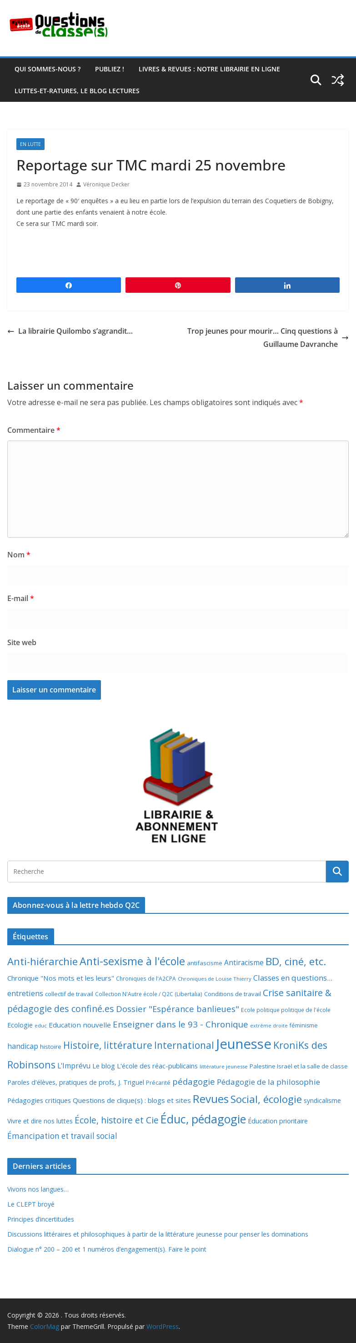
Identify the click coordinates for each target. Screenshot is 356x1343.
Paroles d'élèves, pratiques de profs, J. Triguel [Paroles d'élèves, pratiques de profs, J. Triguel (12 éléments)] (75, 1082)
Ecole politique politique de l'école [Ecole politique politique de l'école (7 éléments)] (286, 1010)
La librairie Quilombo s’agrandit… (70, 331)
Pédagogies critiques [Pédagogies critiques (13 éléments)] (39, 1100)
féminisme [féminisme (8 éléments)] (304, 1025)
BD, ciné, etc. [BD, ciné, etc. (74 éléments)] (296, 961)
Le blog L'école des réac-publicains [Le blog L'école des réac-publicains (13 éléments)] (145, 1065)
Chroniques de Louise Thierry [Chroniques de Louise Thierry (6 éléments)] (214, 978)
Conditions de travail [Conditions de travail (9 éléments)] (232, 994)
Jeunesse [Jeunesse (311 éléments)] (243, 1044)
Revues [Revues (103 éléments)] (211, 1098)
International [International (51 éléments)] (184, 1045)
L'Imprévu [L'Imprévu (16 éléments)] (73, 1066)
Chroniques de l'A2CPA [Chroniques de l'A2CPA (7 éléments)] (146, 978)
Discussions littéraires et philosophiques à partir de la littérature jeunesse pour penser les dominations (157, 1234)
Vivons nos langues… (38, 1189)
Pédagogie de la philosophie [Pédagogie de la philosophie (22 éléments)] (268, 1082)
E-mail (20, 598)
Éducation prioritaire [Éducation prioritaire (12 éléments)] (278, 1121)
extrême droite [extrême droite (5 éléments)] (269, 1025)
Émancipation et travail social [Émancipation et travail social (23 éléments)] (62, 1136)
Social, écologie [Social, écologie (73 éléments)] (266, 1099)
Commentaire (33, 430)
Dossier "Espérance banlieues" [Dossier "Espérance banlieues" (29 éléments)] (177, 1008)
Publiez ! (109, 69)
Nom (18, 555)
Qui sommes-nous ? (47, 69)
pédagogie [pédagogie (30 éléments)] (193, 1081)
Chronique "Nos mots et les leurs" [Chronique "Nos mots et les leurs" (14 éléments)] (60, 977)
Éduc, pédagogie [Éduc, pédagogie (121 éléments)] (203, 1119)
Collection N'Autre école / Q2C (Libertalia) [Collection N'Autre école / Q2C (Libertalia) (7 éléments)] (148, 994)
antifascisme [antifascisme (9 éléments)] (204, 963)
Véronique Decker (106, 184)
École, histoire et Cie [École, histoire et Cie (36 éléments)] (117, 1120)
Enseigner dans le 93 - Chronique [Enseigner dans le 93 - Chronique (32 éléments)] (180, 1024)
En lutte (30, 144)
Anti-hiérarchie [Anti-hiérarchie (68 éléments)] (42, 961)
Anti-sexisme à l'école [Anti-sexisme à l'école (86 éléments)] (132, 961)
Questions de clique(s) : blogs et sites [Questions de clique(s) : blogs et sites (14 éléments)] (132, 1100)
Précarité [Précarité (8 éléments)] (158, 1083)
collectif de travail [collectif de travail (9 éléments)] (69, 994)
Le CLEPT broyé (31, 1204)
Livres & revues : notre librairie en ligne (209, 69)
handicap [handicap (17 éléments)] (22, 1046)
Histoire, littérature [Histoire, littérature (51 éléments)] (107, 1045)
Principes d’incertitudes (40, 1219)
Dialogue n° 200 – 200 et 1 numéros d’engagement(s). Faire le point (106, 1249)
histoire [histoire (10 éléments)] (50, 1046)
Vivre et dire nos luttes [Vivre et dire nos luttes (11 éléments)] (40, 1121)
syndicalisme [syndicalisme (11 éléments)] (322, 1100)
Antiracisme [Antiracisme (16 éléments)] (244, 962)
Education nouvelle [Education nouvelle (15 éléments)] (80, 1024)
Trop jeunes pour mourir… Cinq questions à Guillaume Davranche (268, 337)
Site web (21, 642)
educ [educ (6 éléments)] (41, 1025)
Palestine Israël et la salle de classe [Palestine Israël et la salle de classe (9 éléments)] (299, 1066)
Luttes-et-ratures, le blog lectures (77, 90)
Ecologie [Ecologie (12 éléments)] (20, 1025)
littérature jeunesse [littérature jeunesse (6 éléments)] (224, 1066)
